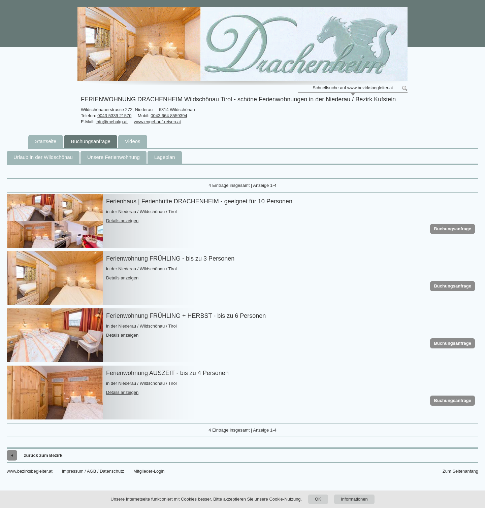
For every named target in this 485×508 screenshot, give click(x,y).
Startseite (45, 141)
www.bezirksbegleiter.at (30, 471)
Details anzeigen (122, 220)
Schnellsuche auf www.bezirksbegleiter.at (353, 87)
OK (318, 499)
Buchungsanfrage (90, 141)
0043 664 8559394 (169, 115)
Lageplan (164, 157)
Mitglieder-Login (149, 471)
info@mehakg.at (112, 121)
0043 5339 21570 (114, 115)
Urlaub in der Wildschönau (43, 157)
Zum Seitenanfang (460, 471)
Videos (132, 141)
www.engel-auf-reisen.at (157, 121)
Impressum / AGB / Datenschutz (93, 471)
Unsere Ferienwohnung (113, 157)
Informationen (354, 499)
